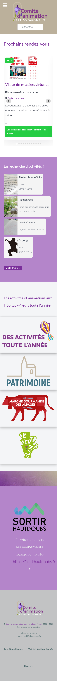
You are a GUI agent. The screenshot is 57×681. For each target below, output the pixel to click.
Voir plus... (13, 268)
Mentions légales (13, 649)
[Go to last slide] (8, 101)
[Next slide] (48, 101)
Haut (28, 666)
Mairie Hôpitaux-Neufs (40, 649)
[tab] (17, 144)
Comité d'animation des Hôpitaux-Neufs (24, 624)
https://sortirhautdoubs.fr (34, 562)
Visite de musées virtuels (26, 85)
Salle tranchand (16, 98)
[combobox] (30, 27)
